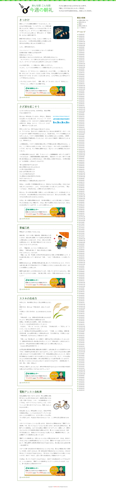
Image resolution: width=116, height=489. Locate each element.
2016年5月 (81, 251)
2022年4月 (81, 122)
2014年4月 (81, 297)
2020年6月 (81, 162)
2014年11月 (82, 284)
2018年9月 (81, 200)
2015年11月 (82, 262)
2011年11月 (82, 350)
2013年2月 (81, 322)
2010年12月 (82, 370)
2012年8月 (81, 333)
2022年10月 (82, 111)
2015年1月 (81, 280)
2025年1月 (81, 62)
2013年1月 (81, 324)
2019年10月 (82, 176)
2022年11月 (82, 109)
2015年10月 (82, 264)
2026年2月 (81, 38)
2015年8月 (81, 268)
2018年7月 (81, 204)
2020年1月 (81, 171)
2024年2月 (81, 82)
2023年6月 (81, 96)
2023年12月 (82, 85)
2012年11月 (82, 328)
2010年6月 (81, 381)
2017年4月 (81, 231)
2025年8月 (81, 49)
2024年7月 (81, 72)
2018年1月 (81, 215)
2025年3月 (81, 58)
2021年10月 (82, 133)
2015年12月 (82, 260)
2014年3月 (81, 299)
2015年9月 (81, 266)
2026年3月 (81, 36)
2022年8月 (81, 114)
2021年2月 (81, 147)
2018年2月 (81, 213)
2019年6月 (81, 184)
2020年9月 (81, 156)
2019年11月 (82, 175)
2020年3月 (81, 167)
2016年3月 (81, 255)
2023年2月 (81, 103)
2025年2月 (81, 60)
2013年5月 (81, 317)
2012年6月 (81, 337)
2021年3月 (81, 145)
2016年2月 (81, 257)
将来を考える (82, 22)
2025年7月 (81, 51)
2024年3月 (81, 80)
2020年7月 (81, 160)
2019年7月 (81, 182)
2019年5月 (81, 186)
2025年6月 (81, 52)
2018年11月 (82, 196)
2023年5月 (81, 98)
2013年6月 (81, 315)
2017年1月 (81, 237)
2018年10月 (82, 198)
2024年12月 (82, 63)
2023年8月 (81, 93)
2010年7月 (81, 379)
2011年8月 (81, 355)
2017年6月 (81, 228)
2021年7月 (81, 138)
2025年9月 (81, 47)
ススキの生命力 (28, 298)
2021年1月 (81, 149)
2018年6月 (81, 206)
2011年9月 (81, 353)
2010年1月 (81, 390)
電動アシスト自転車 (30, 391)
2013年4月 (81, 319)
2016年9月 (81, 244)
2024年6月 (81, 74)
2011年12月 (82, 348)
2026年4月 (81, 34)
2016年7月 (81, 248)
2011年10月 (82, 352)
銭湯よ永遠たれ (83, 25)
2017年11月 (82, 218)
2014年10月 (82, 286)
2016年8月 (81, 246)
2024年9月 (81, 69)
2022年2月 (81, 125)
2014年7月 (81, 291)
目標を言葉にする (83, 20)
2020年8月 (81, 158)
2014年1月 (81, 302)
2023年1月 (81, 105)
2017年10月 (82, 220)
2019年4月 (81, 187)
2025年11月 (82, 43)
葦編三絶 (24, 227)
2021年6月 (81, 140)
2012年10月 (82, 330)
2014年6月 (81, 293)
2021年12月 (82, 129)
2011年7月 (81, 357)
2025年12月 (82, 41)
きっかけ (24, 19)
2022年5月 (81, 120)
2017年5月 (81, 229)
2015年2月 (81, 279)
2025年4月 (81, 56)
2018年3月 (81, 211)
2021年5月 (81, 142)
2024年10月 (82, 67)
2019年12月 (82, 173)
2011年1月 (81, 368)
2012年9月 (81, 331)
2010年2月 (81, 388)
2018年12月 (82, 195)
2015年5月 (81, 273)
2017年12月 (82, 217)
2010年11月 (82, 372)
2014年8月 (81, 290)
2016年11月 (82, 240)
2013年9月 (81, 310)
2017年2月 (81, 235)
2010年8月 (81, 377)
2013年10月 (82, 308)
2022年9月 (81, 113)
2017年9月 (81, 222)
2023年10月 (82, 89)
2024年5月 (81, 76)
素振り (80, 24)
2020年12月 (82, 151)
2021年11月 (82, 131)
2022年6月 (81, 118)
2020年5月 (81, 164)
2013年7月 (81, 313)
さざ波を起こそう (29, 106)
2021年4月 (81, 144)
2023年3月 (81, 102)
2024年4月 (81, 78)
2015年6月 (81, 271)
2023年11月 (82, 87)
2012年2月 (81, 344)
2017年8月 (81, 224)
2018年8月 (81, 202)
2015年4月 (81, 275)
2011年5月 (81, 361)
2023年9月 (81, 91)
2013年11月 (82, 306)
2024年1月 (81, 83)
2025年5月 (81, 54)
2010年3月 (81, 386)
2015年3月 (81, 277)
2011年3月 (81, 364)
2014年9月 (81, 288)
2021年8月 (81, 136)
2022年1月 (81, 127)
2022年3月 (81, 124)
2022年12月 (82, 107)
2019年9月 (81, 178)
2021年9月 (81, 134)
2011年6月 (81, 359)
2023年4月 (81, 100)
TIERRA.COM (56, 486)
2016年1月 (81, 259)
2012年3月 (81, 342)
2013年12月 (82, 304)
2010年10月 (82, 373)
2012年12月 (82, 326)
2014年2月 (81, 300)
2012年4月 (81, 341)
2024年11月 (82, 65)
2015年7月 (81, 269)
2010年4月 (81, 384)
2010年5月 (81, 383)
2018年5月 (81, 207)
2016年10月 (82, 242)
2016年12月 (82, 238)
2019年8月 (81, 180)
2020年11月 (82, 153)
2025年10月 (82, 45)
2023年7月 (81, 94)
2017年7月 (81, 226)
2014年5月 (81, 295)
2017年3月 (81, 233)
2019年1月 (81, 193)
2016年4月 (81, 253)
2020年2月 (81, 169)
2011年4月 (81, 362)
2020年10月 (82, 155)
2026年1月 (81, 40)
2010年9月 (81, 375)
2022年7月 (81, 116)
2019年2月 (81, 191)
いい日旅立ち (82, 27)
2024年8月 (81, 71)
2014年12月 (82, 282)
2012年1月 (81, 346)
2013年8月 (81, 311)
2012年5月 (81, 339)
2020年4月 (81, 165)
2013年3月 (81, 321)
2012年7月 (81, 335)
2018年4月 (81, 209)
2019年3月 (81, 189)
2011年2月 (81, 366)
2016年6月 (81, 249)
